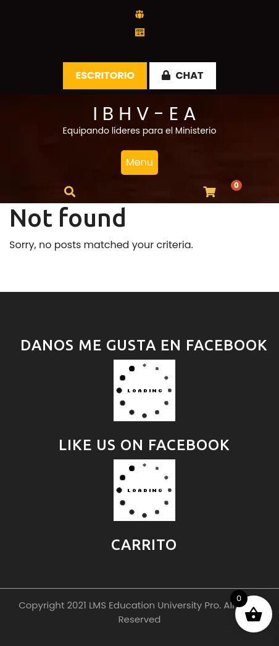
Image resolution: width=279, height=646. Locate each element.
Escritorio (105, 75)
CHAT (182, 75)
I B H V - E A (144, 114)
